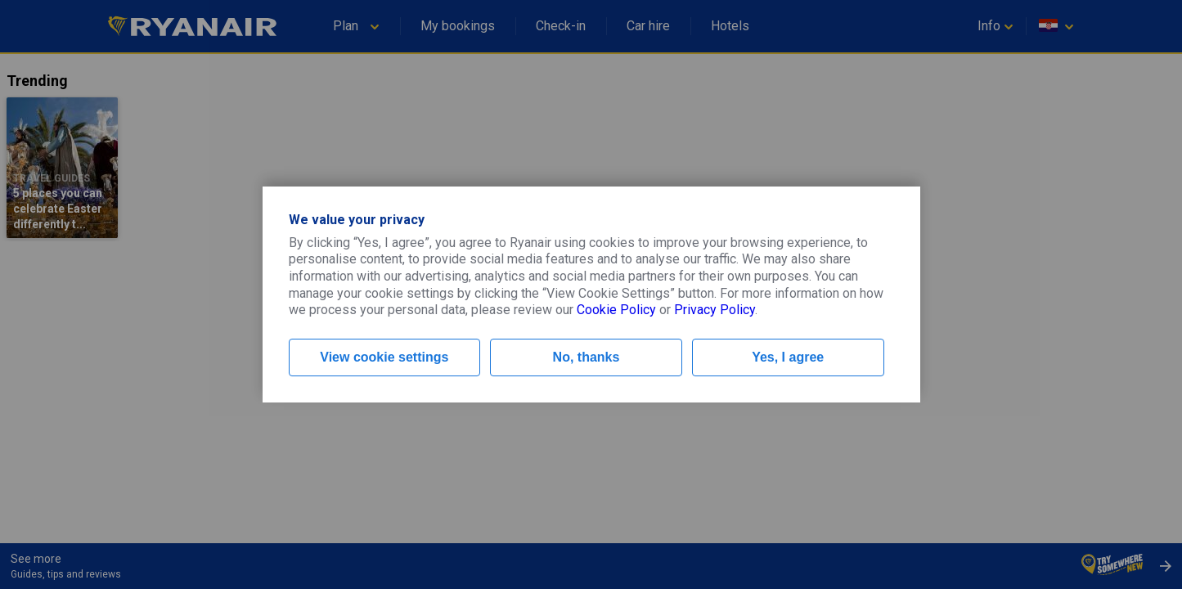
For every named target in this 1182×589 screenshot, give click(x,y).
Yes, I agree (788, 357)
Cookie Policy (616, 309)
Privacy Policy (714, 309)
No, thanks (586, 357)
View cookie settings (384, 357)
